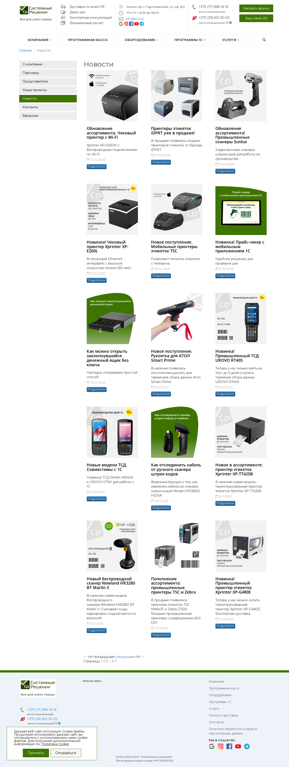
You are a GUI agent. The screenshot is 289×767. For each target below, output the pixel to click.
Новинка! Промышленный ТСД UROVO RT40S (237, 355)
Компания (39, 40)
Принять (36, 753)
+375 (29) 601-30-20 (214, 18)
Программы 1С (190, 40)
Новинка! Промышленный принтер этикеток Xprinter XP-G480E (233, 585)
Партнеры (31, 73)
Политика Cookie (55, 744)
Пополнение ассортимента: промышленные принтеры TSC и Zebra (173, 585)
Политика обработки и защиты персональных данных (233, 731)
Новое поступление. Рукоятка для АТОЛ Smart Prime (171, 355)
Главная (25, 50)
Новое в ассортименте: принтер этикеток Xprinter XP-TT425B (239, 469)
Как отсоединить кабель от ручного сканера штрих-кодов (176, 469)
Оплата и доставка (223, 715)
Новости (30, 99)
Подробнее (96, 166)
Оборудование (141, 40)
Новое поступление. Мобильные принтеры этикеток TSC (174, 246)
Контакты (30, 107)
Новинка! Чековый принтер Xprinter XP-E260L (107, 246)
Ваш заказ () (256, 18)
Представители (35, 81)
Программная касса (88, 40)
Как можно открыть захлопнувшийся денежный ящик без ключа (107, 357)
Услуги (230, 40)
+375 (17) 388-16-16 (213, 7)
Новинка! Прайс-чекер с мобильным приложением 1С (239, 246)
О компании (32, 64)
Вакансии (30, 116)
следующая (124, 657)
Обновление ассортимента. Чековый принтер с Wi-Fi (111, 133)
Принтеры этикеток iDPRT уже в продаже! (173, 131)
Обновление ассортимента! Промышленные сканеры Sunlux (232, 135)
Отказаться (65, 753)
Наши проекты (35, 90)
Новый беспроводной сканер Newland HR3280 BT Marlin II (111, 583)
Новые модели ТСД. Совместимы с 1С (107, 467)
